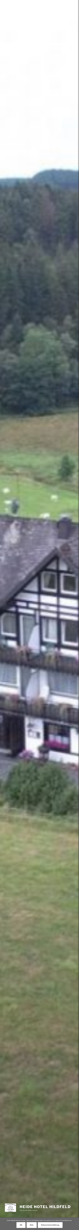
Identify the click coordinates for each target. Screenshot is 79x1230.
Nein (31, 1225)
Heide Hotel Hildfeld (45, 1206)
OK (21, 1225)
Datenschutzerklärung (50, 1225)
